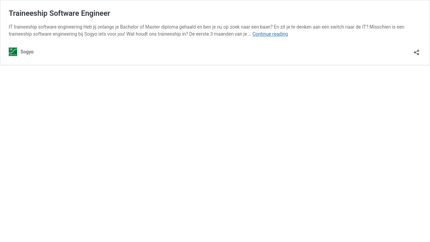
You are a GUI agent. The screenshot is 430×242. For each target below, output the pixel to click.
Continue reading (270, 34)
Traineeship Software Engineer (59, 13)
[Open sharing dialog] (416, 50)
